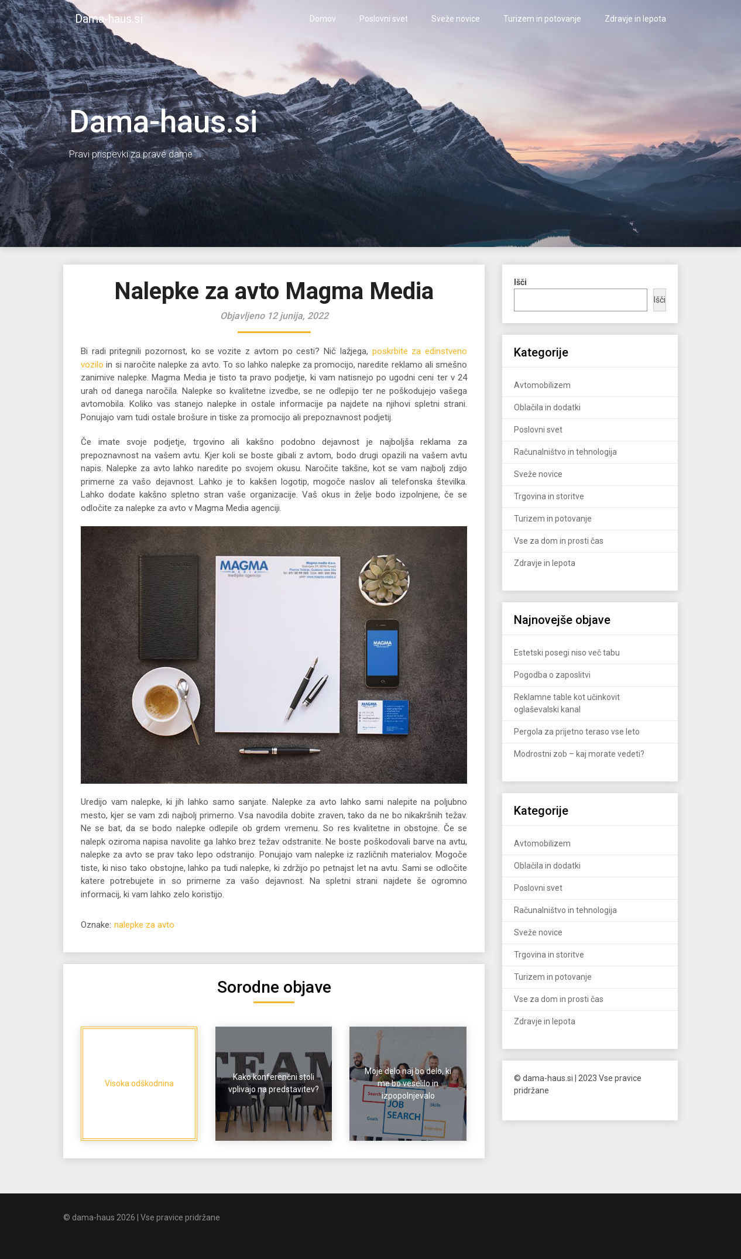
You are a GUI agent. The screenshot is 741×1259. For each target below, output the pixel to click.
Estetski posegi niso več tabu (567, 652)
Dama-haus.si (109, 19)
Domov (323, 18)
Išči (659, 299)
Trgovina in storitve (549, 496)
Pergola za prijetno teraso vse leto (577, 731)
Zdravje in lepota (635, 18)
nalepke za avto (144, 925)
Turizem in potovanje (542, 18)
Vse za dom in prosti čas (558, 541)
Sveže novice (455, 18)
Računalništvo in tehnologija (565, 452)
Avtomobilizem (542, 385)
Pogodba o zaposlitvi (552, 675)
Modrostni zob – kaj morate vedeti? (579, 754)
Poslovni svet (383, 18)
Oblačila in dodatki (547, 407)
